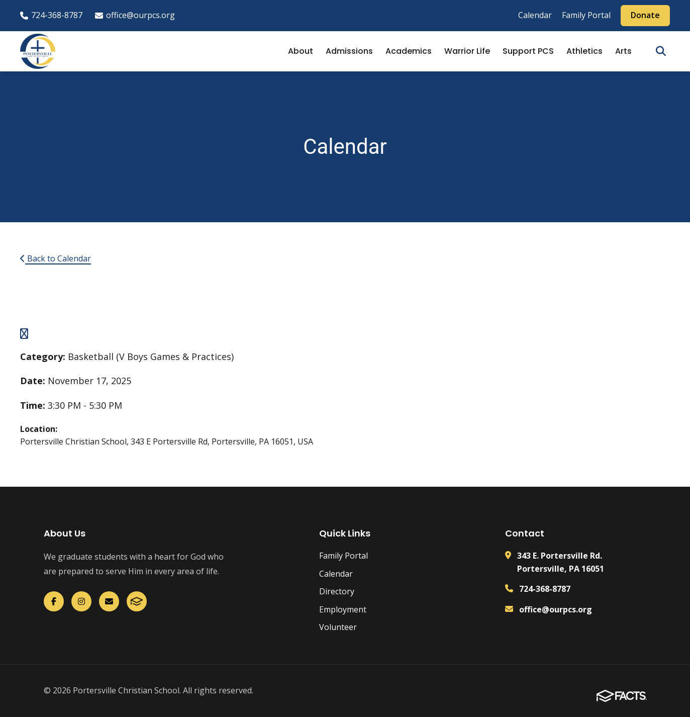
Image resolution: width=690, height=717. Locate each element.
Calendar (535, 15)
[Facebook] (54, 601)
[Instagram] (81, 601)
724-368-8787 (51, 15)
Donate (645, 15)
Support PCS (528, 51)
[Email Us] (109, 601)
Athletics (584, 51)
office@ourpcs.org (135, 15)
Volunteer (338, 627)
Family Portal (586, 15)
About (300, 51)
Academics (408, 51)
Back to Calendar (55, 258)
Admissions (349, 51)
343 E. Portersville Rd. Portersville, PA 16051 (560, 562)
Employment (342, 609)
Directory (336, 591)
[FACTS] (137, 601)
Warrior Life (467, 51)
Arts (623, 51)
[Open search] (661, 51)
